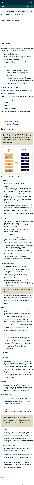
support (9, 289)
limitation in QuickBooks (17, 271)
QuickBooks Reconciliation (13, 124)
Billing (2, 14)
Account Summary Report (9, 93)
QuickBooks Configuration (13, 121)
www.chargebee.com (5, 484)
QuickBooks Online (24, 14)
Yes (2, 480)
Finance (16, 14)
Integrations (9, 14)
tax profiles (15, 324)
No (6, 480)
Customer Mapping (11, 123)
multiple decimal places (19, 338)
